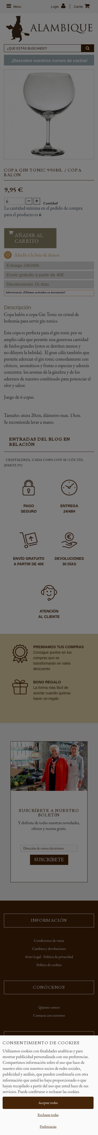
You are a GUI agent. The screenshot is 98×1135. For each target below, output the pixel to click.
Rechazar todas (48, 1114)
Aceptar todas (48, 1102)
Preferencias (48, 1126)
